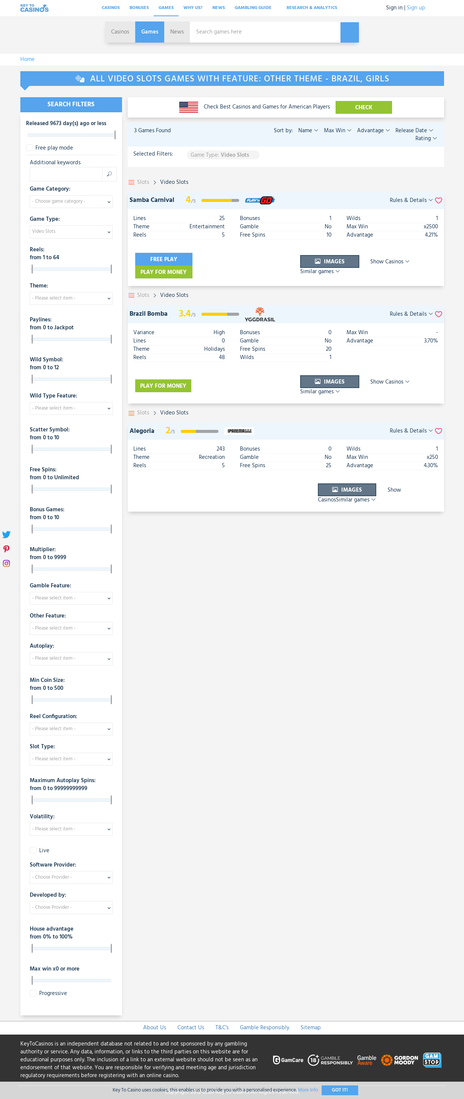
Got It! (340, 1090)
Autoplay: (42, 646)
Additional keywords (55, 163)
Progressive (48, 994)
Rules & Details (411, 201)
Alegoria (142, 410)
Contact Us (190, 1027)
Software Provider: (53, 865)
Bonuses (139, 8)
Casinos (111, 8)
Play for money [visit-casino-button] (231, 259)
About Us (154, 1027)
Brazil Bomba (149, 301)
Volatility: (42, 817)
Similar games (417, 259)
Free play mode (49, 148)
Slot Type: (42, 747)
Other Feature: (48, 616)
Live (39, 851)
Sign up (416, 7)
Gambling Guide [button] (256, 8)
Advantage (373, 130)
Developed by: (48, 895)
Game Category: (50, 189)
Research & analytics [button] (314, 8)
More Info (308, 1090)
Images (306, 259)
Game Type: (45, 220)
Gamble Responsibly (264, 1027)
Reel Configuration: (53, 717)
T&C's (222, 1027)
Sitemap (311, 1027)
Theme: (39, 286)
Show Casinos (365, 259)
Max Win (337, 130)
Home (27, 59)
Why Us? (193, 8)
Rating (426, 138)
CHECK (364, 107)
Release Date (413, 130)
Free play (163, 259)
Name (308, 130)
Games (166, 8)
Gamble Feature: (50, 586)
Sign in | (395, 7)
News (218, 8)
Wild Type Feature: (53, 396)
